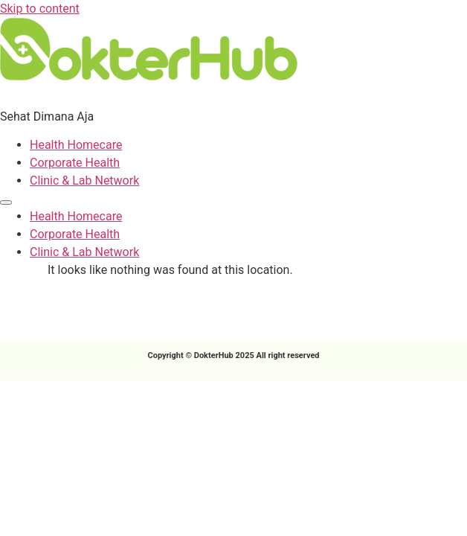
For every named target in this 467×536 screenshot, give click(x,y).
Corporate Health (75, 163)
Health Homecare (76, 145)
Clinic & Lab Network (84, 180)
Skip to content (40, 8)
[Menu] (6, 202)
